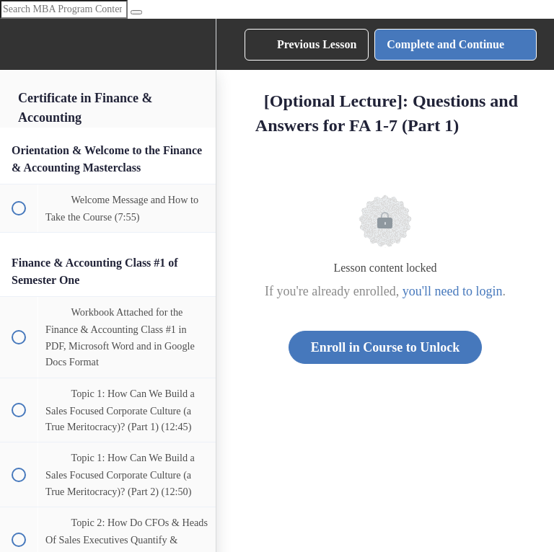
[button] (18, 44)
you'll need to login (453, 291)
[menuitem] (198, 44)
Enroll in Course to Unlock (385, 347)
